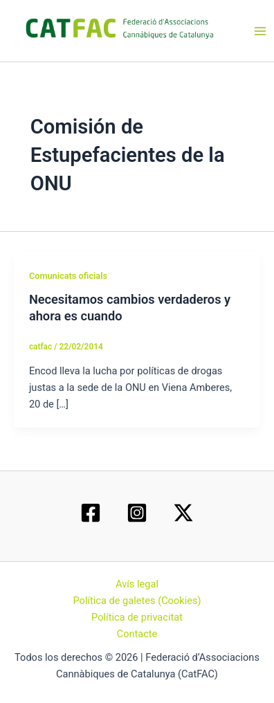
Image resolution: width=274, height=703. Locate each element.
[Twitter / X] (183, 512)
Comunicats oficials (68, 276)
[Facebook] (90, 512)
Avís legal (137, 584)
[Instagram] (137, 512)
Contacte (137, 634)
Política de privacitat (137, 617)
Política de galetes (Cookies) (137, 600)
